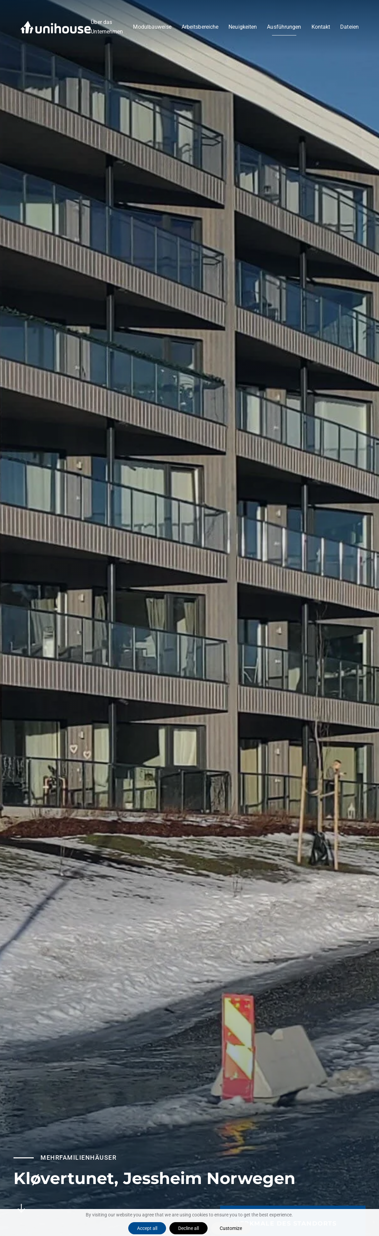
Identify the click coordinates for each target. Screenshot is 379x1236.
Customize (231, 1228)
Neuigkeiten (242, 27)
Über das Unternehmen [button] (107, 27)
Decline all (188, 1228)
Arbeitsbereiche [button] (200, 27)
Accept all (147, 1228)
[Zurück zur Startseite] (55, 27)
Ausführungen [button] (284, 27)
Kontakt (321, 27)
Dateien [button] (349, 27)
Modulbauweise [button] (152, 27)
